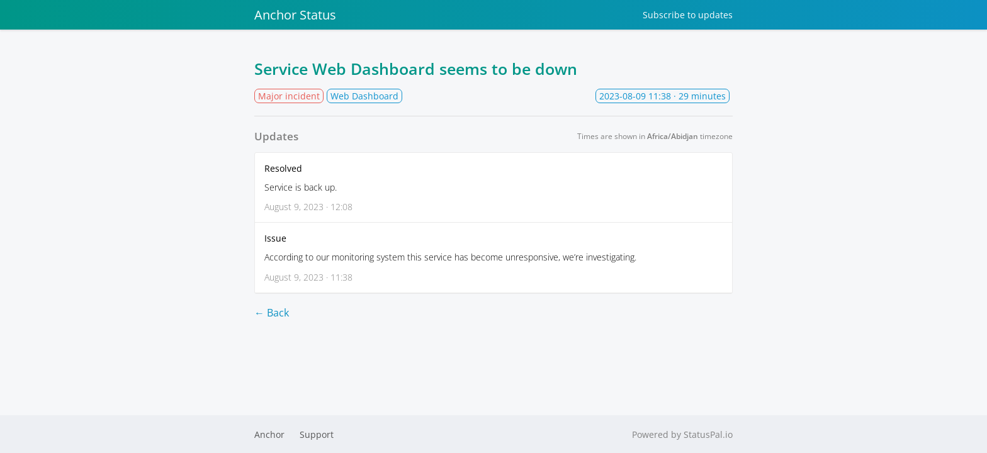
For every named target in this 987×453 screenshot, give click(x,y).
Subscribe (688, 15)
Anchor (269, 434)
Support (317, 434)
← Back (271, 313)
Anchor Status (295, 14)
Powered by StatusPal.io (682, 434)
